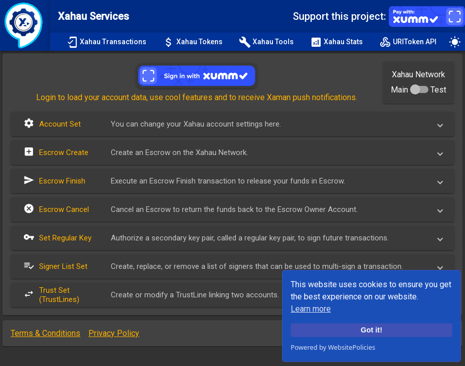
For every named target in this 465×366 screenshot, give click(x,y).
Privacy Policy (113, 333)
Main (399, 90)
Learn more (311, 309)
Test (438, 90)
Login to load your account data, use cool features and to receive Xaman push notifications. (196, 97)
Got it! (371, 330)
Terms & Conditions (45, 333)
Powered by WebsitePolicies (333, 347)
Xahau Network (418, 74)
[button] (232, 124)
